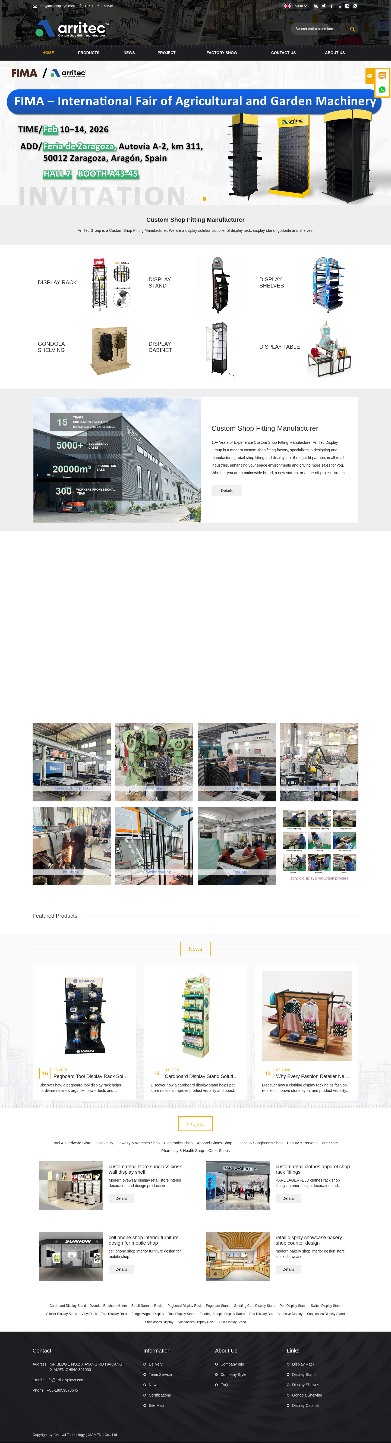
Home (48, 53)
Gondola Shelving (307, 1395)
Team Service (160, 1375)
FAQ (224, 1385)
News (129, 53)
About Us (335, 53)
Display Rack (303, 1364)
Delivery (156, 1364)
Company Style (233, 1375)
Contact (42, 1351)
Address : (41, 1364)
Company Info (232, 1364)
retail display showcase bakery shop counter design (309, 1240)
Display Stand (304, 1375)
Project (166, 53)
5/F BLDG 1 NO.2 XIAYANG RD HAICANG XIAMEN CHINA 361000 (86, 1367)
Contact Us (283, 53)
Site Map (156, 1406)
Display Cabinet (305, 1406)
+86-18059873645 (98, 6)
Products (88, 53)
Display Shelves (305, 1385)
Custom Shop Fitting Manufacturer (265, 428)
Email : (38, 1380)
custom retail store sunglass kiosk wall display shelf (145, 1169)
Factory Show (222, 53)
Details (227, 490)
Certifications (160, 1395)
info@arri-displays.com (57, 6)
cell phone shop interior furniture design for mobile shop (143, 1240)
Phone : (39, 1390)
